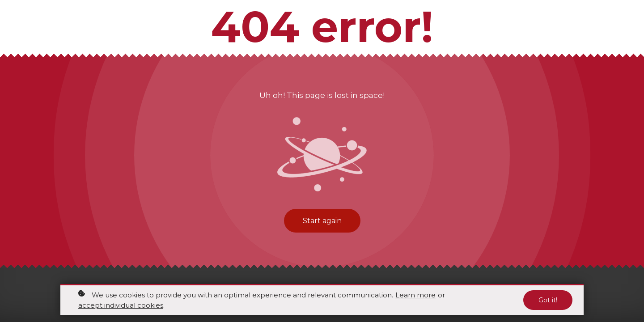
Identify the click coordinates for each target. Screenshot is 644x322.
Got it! (547, 301)
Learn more (415, 295)
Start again (322, 220)
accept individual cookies (120, 305)
